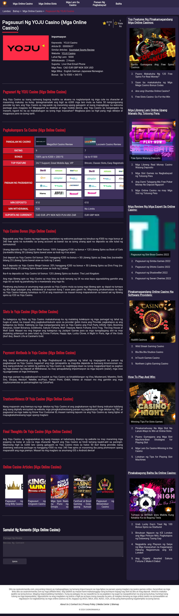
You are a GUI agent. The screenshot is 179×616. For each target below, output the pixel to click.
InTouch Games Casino (147, 357)
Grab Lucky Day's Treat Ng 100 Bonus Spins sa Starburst (153, 525)
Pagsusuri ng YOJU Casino (60, 11)
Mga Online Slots (48, 3)
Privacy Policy (89, 604)
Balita (119, 3)
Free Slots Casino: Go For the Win (152, 96)
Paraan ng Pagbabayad (99, 4)
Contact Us (76, 604)
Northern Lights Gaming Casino (151, 363)
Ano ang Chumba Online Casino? (152, 91)
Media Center (103, 604)
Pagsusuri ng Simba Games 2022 (152, 261)
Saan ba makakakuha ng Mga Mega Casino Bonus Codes (153, 84)
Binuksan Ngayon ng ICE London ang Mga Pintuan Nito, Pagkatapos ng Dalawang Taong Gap (153, 535)
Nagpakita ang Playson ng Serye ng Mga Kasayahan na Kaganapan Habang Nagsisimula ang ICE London (153, 548)
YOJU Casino (68, 53)
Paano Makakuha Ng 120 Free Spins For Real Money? (153, 75)
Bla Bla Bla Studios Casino (149, 352)
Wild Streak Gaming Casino (149, 346)
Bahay (16, 11)
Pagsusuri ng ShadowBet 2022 (151, 272)
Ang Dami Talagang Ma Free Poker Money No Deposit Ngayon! (153, 183)
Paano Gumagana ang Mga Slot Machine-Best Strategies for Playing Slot (153, 439)
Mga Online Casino (23, 3)
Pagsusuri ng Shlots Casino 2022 (152, 266)
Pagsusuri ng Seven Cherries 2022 (153, 278)
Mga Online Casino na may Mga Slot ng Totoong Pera (153, 192)
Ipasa (14, 561)
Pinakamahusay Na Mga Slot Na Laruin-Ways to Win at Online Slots (153, 429)
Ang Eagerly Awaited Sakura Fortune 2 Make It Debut (153, 560)
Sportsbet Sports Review (82, 49)
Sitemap (115, 604)
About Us (64, 604)
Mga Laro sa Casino (72, 4)
